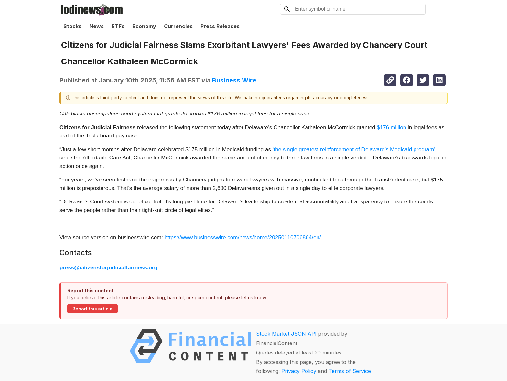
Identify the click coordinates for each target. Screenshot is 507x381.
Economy (144, 26)
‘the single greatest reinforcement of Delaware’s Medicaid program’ (354, 150)
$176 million (391, 128)
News (96, 26)
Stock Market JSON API (286, 334)
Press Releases (220, 26)
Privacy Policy (298, 371)
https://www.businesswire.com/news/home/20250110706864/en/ (243, 237)
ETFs (118, 26)
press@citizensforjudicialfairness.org (108, 268)
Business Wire (234, 80)
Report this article (92, 308)
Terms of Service (350, 371)
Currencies (178, 26)
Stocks (72, 26)
